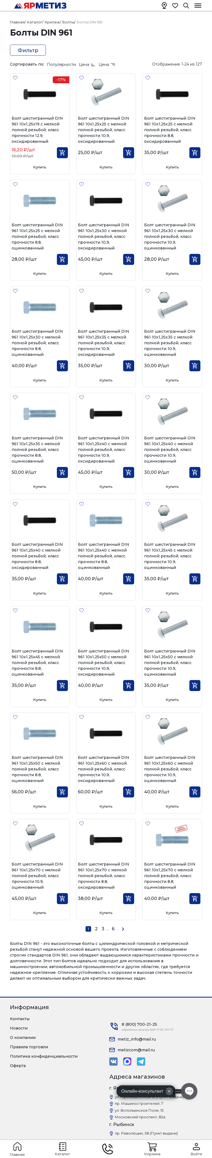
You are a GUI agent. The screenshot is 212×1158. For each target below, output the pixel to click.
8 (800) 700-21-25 (139, 1024)
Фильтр (28, 50)
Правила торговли (29, 1046)
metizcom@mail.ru (136, 1049)
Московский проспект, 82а (140, 1117)
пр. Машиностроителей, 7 (139, 1103)
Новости (19, 1028)
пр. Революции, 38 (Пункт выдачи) (146, 1133)
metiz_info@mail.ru (137, 1039)
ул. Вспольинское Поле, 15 (139, 1110)
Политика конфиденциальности (44, 1056)
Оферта (18, 1065)
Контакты (20, 1018)
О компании (23, 1037)
